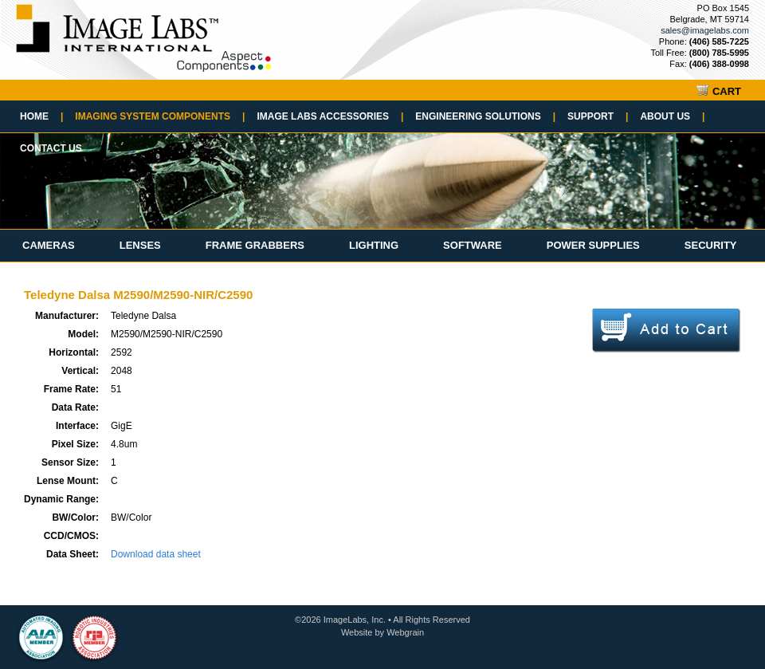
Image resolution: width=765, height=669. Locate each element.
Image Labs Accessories (330, 116)
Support (597, 116)
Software (472, 245)
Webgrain (405, 632)
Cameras (48, 245)
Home (41, 116)
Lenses (140, 245)
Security (711, 245)
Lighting (373, 245)
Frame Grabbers (255, 245)
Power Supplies (593, 245)
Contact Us (51, 148)
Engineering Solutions (485, 116)
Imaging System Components (160, 116)
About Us (672, 116)
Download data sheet (156, 554)
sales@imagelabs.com (705, 30)
